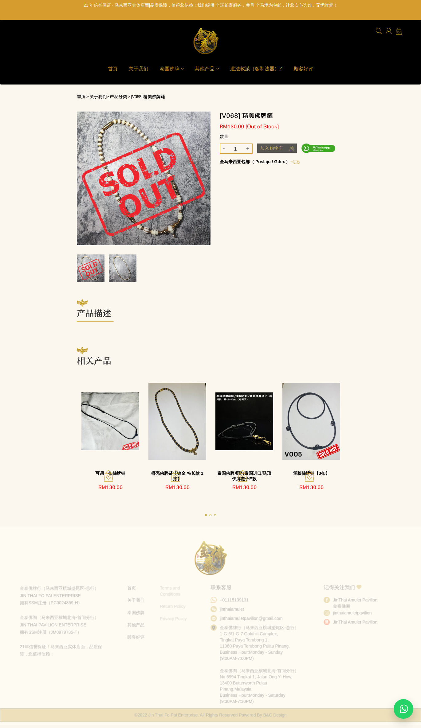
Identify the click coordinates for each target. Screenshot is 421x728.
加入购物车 (277, 148)
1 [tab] (208, 514)
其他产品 (207, 68)
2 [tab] (213, 514)
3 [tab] (217, 514)
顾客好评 (303, 68)
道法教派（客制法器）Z (256, 68)
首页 (113, 68)
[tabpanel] (110, 437)
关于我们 (138, 68)
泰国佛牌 (172, 68)
